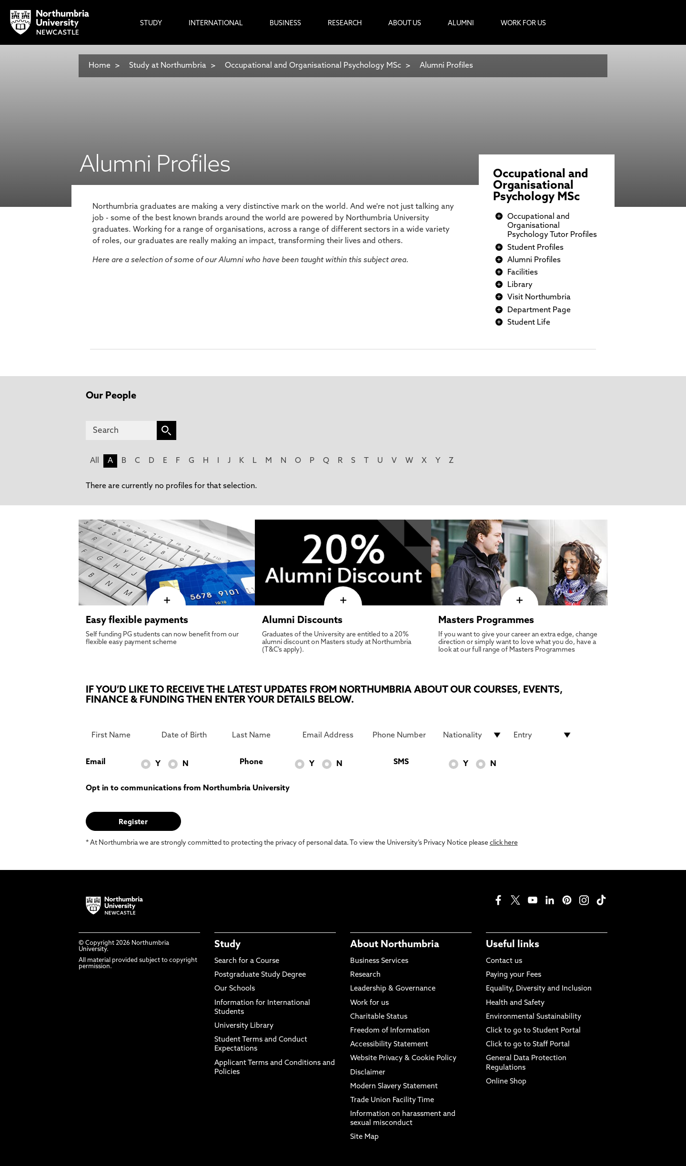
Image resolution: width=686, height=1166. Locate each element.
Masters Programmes (486, 620)
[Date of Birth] (191, 735)
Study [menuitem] (151, 23)
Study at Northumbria (167, 66)
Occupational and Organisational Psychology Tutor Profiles (552, 226)
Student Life (528, 323)
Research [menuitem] (345, 23)
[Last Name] (261, 735)
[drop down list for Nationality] (472, 735)
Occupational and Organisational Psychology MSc (313, 66)
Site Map (364, 1137)
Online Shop (506, 1081)
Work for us (369, 1003)
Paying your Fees (513, 975)
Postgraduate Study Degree (260, 975)
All (94, 461)
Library (520, 285)
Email (95, 762)
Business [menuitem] (285, 23)
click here (504, 843)
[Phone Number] (402, 735)
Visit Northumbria (539, 297)
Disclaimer (367, 1072)
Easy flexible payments (137, 620)
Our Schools (234, 988)
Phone (251, 762)
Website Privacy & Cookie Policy (403, 1058)
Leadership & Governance (392, 988)
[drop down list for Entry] (543, 735)
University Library (243, 1026)
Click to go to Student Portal (533, 1030)
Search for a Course (246, 961)
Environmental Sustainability (533, 1017)
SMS (401, 762)
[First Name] (121, 735)
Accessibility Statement (389, 1044)
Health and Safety (515, 1003)
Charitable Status (378, 1017)
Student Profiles (535, 248)
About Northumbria (394, 945)
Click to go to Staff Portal (528, 1044)
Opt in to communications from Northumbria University (188, 788)
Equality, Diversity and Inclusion (539, 988)
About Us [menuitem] (404, 23)
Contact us (504, 961)
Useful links (512, 945)
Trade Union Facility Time (392, 1100)
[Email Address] (332, 735)
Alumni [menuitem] (461, 23)
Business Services (379, 961)
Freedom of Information (390, 1030)
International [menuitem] (216, 23)
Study (227, 945)
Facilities (522, 272)
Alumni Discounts (302, 620)
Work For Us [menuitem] (523, 23)
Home (100, 66)
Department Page (539, 310)
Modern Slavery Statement (394, 1086)
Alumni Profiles (446, 66)
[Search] (121, 430)
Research (365, 975)
